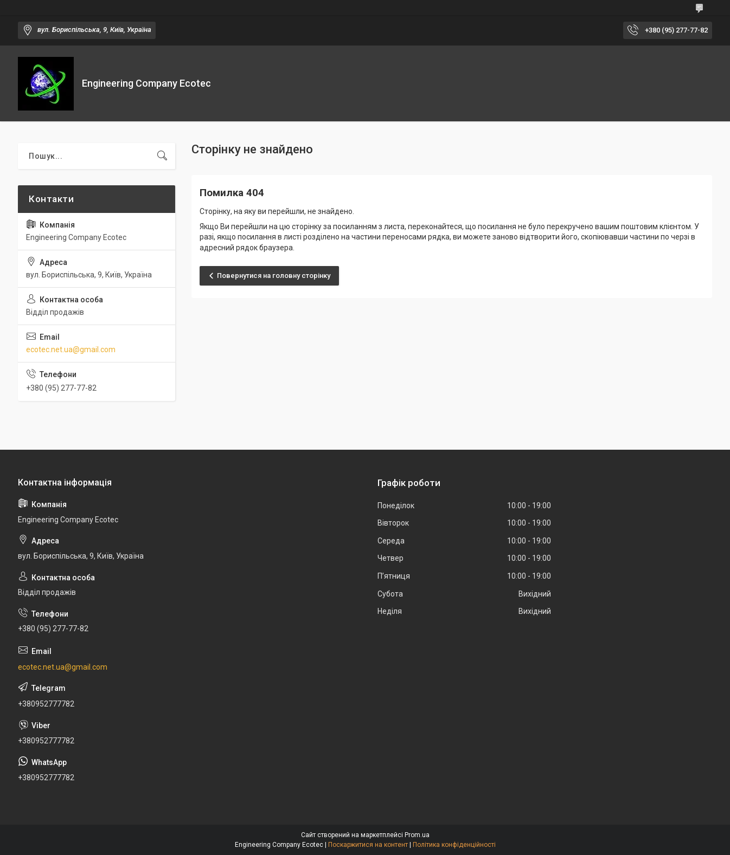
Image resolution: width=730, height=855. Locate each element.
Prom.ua (417, 835)
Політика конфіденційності (454, 844)
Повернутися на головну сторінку (273, 275)
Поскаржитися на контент (368, 844)
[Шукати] (162, 156)
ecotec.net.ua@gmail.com (71, 349)
